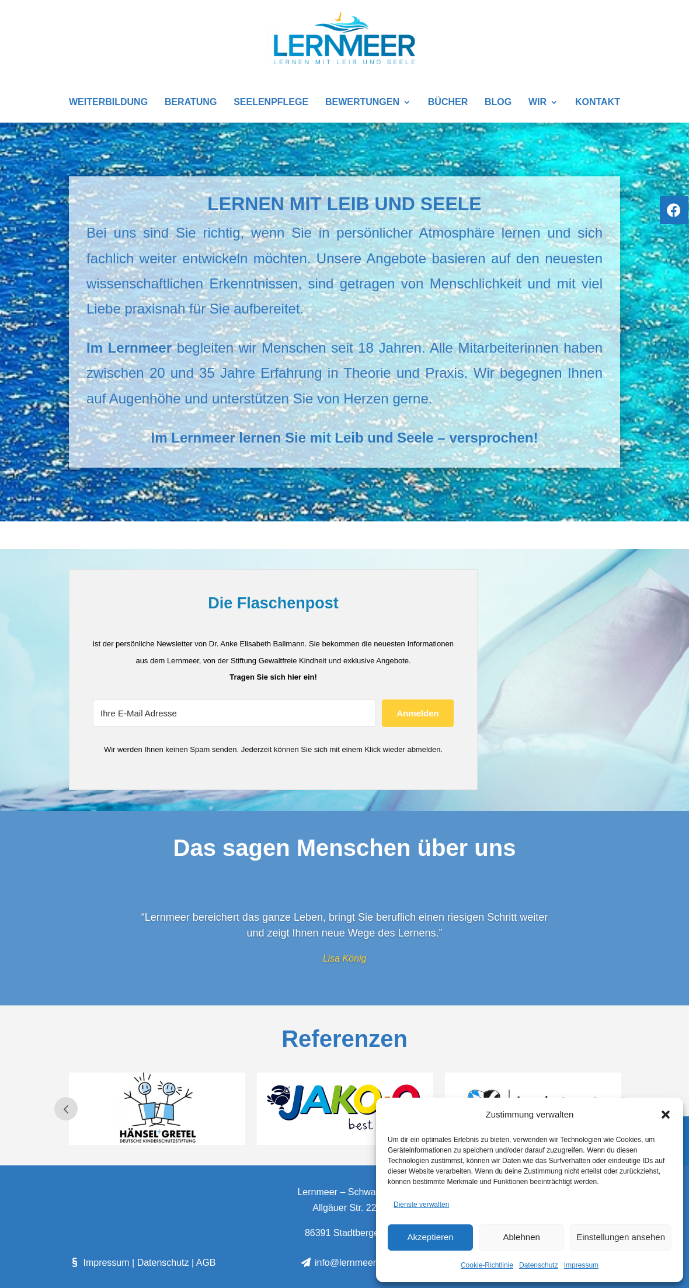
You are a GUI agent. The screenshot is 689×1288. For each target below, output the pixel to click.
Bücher (448, 102)
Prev (66, 1108)
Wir (537, 102)
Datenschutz (538, 1265)
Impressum (581, 1265)
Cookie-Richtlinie (487, 1265)
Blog (498, 102)
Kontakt (597, 102)
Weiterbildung (108, 102)
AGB (206, 1263)
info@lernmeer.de (344, 1263)
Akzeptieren (430, 1237)
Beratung (191, 102)
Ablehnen (521, 1237)
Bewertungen (362, 102)
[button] (665, 1114)
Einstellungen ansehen (620, 1237)
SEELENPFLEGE (271, 102)
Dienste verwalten (421, 1204)
